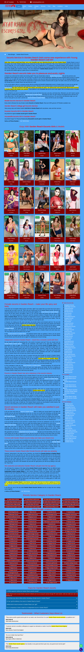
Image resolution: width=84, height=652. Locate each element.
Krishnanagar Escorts (52, 514)
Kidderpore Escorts (33, 550)
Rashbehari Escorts (71, 567)
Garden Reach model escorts (33, 499)
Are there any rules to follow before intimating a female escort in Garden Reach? (28, 598)
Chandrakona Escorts (14, 531)
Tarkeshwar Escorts (33, 580)
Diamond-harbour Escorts (33, 536)
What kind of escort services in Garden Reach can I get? (22, 604)
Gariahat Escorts (13, 541)
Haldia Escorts (33, 541)
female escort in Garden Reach (34, 94)
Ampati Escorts (68, 351)
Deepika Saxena (11, 295)
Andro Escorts (68, 349)
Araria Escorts (68, 331)
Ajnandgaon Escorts (69, 333)
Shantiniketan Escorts (33, 575)
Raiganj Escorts (13, 567)
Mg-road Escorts (13, 555)
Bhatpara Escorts (14, 526)
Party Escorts (68, 428)
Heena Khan (42, 181)
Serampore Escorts (71, 572)
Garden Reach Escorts (70, 376)
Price (49, 6)
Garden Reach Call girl (70, 396)
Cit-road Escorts (52, 531)
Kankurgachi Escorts (71, 546)
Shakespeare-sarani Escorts (14, 575)
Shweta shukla (42, 295)
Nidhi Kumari (26, 210)
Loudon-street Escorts (33, 553)
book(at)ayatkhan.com (37, 2)
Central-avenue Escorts (52, 529)
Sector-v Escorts (52, 572)
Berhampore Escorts (71, 524)
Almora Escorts (68, 370)
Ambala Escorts (68, 336)
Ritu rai (73, 153)
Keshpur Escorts (52, 548)
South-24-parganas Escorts (33, 577)
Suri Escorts (52, 577)
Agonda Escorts (68, 334)
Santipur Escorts (52, 570)
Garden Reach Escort (70, 385)
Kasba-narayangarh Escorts (14, 548)
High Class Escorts (70, 413)
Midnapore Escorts (33, 555)
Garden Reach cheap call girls (52, 504)
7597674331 (21, 2)
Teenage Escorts (69, 415)
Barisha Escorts (32, 521)
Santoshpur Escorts (71, 570)
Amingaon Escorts (69, 329)
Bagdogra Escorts (33, 516)
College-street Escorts (71, 531)
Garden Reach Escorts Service (33, 487)
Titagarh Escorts (52, 580)
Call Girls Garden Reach (71, 391)
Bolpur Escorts (33, 529)
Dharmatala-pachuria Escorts (13, 536)
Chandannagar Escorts (71, 529)
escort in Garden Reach (50, 345)
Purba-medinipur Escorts (52, 565)
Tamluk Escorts (71, 577)
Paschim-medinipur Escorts (71, 563)
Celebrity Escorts (69, 433)
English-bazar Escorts (33, 514)
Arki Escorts (67, 339)
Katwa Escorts (33, 548)
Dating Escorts (69, 440)
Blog (54, 6)
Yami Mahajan (57, 295)
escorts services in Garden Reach (17, 333)
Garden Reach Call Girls (28, 325)
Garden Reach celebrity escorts (52, 499)
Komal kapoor (11, 210)
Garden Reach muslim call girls (33, 506)
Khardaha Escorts (14, 550)
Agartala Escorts (68, 367)
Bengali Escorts (69, 412)
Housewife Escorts (70, 407)
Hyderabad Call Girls (70, 306)
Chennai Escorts (69, 308)
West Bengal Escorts (13, 512)
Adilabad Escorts (68, 366)
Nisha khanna (42, 267)
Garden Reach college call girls (14, 504)
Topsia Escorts (13, 582)
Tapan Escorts (14, 580)
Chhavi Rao (57, 181)
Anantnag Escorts (69, 341)
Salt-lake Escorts (33, 570)
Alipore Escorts (68, 372)
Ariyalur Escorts (68, 364)
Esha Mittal (57, 238)
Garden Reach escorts (46, 68)
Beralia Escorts (52, 524)
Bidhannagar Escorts (52, 526)
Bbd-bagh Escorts (14, 524)
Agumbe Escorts (68, 344)
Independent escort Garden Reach (15, 471)
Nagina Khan (57, 267)
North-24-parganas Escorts (14, 560)
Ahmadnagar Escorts (69, 347)
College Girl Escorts (70, 425)
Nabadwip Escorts (71, 555)
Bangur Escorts (13, 519)
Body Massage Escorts (71, 431)
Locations (60, 6)
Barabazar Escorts (52, 519)
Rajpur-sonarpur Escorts (52, 567)
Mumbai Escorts (69, 311)
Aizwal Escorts (68, 338)
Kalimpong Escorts (33, 546)
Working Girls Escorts (71, 436)
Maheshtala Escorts (52, 553)
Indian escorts (71, 506)
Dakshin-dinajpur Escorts (33, 533)
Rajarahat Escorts (33, 567)
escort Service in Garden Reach (49, 312)
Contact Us (36, 7)
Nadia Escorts (14, 558)
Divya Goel (11, 153)
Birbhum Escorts (71, 526)
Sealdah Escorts (32, 572)
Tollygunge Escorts (71, 580)
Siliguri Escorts (13, 577)
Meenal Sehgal (42, 210)
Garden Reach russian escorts (71, 499)
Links (66, 6)
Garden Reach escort (39, 390)
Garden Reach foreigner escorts (14, 506)
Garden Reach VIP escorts (33, 504)
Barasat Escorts (71, 519)
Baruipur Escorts (71, 521)
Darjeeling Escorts (71, 533)
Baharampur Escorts (13, 514)
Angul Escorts (68, 357)
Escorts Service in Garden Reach (50, 453)
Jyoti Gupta (73, 267)
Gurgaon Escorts (69, 318)
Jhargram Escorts (71, 543)
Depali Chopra (42, 238)
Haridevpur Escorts (52, 541)
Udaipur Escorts (69, 324)
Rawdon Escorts (13, 570)
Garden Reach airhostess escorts (13, 501)
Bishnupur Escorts (14, 529)
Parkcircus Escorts (14, 563)
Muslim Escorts (69, 435)
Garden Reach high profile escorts (71, 504)
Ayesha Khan (42, 153)
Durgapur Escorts (14, 538)
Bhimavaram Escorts (70, 326)
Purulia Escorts (71, 565)
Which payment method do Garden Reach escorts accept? (23, 591)
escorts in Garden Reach (51, 378)
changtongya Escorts (70, 356)
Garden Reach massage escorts (71, 501)
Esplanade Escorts (52, 538)
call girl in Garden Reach (15, 482)
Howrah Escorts (13, 543)
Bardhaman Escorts (13, 521)
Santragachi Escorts (13, 572)
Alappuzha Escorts (69, 346)
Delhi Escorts (68, 315)
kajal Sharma (72, 210)
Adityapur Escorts (69, 343)
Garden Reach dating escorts (52, 506)
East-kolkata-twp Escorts (32, 538)
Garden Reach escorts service (13, 343)
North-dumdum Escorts (52, 560)
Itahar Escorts (33, 543)
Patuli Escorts (14, 565)
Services (43, 6)
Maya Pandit (57, 153)
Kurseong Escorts (71, 550)
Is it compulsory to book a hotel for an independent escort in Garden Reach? (27, 607)
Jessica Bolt (11, 267)
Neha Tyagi (11, 181)
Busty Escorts (68, 417)
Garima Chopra (27, 181)
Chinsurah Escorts (33, 531)
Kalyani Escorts (52, 546)
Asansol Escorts (71, 512)
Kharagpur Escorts (71, 548)
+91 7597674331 (24, 121)
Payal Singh (73, 238)
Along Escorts (68, 328)
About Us (24, 7)
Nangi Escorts (52, 558)
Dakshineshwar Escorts (52, 533)
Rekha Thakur (26, 295)
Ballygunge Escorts (71, 516)
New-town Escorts (71, 558)
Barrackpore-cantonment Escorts (52, 521)
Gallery (30, 6)
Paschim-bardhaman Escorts (13, 516)
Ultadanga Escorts (33, 582)
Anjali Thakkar (11, 238)
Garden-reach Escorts (71, 538)
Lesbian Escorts (69, 441)
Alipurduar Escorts (52, 512)
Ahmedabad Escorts (69, 316)
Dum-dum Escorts (71, 536)
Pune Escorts (68, 313)
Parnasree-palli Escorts (52, 563)
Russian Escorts (69, 405)
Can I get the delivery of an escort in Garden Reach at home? (23, 601)
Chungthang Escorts (70, 362)
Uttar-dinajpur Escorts (52, 582)
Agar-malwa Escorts (69, 354)
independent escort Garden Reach (28, 431)
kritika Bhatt (73, 295)
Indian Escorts (69, 418)
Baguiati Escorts (52, 516)
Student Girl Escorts (70, 409)
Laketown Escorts (14, 553)
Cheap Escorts (69, 423)
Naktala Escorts (32, 558)
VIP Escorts (68, 427)
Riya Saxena (26, 267)
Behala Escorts (33, 524)
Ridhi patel (72, 181)
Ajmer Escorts (68, 361)
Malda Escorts (71, 553)
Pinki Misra (27, 153)
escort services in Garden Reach (36, 97)
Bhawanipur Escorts (32, 526)
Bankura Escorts (33, 519)
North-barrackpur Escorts (32, 560)
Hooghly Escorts (71, 541)
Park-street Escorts (33, 563)
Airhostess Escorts (70, 420)
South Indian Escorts (70, 438)
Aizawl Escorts (68, 352)
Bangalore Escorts (69, 305)
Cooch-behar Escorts (13, 533)
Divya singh (57, 210)
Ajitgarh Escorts (68, 359)
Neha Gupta (26, 238)
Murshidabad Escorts (52, 555)
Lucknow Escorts (69, 323)
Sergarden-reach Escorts (71, 514)
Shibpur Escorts (52, 575)
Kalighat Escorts (13, 546)
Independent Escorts (70, 410)
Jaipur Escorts (68, 320)
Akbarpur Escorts (69, 369)
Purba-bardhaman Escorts (33, 565)
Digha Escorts (52, 536)
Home (18, 6)
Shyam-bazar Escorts (71, 575)
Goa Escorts (68, 321)
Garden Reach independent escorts (52, 501)
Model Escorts (69, 404)
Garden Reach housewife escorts (33, 501)
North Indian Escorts (70, 430)
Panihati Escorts (71, 560)
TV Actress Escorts (70, 422)
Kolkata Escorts (69, 310)
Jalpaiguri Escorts (52, 543)
